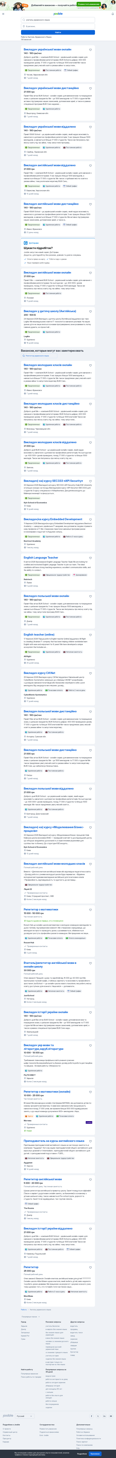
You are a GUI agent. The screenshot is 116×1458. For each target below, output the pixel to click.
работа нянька (51, 1401)
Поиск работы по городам (31, 1377)
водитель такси (76, 1333)
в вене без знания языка (55, 1338)
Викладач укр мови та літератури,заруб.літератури (43, 1047)
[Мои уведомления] (112, 13)
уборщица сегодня (53, 1386)
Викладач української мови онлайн (47, 49)
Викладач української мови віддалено (50, 126)
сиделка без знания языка (56, 1359)
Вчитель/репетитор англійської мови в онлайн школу (50, 964)
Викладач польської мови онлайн (46, 596)
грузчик (73, 1349)
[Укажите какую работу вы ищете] (58, 20)
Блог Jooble (44, 1435)
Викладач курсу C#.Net (39, 673)
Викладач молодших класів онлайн (48, 365)
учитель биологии (53, 1326)
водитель (74, 1326)
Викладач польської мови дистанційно (50, 711)
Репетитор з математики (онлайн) (47, 1091)
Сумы (23, 1339)
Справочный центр (10, 1432)
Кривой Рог (25, 1336)
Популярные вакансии (29, 1374)
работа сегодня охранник (55, 1382)
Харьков (24, 1326)
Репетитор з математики (41, 909)
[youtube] (111, 1416)
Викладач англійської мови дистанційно (51, 204)
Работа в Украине (83, 1432)
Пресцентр (7, 1439)
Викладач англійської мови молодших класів (54, 863)
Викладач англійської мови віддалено (50, 165)
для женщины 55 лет (54, 1389)
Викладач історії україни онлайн (46, 1012)
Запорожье (25, 1333)
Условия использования (85, 1435)
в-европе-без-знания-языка (56, 1329)
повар (72, 1355)
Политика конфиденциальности (88, 1439)
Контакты (6, 1435)
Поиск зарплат (82, 1442)
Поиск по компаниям (84, 1445)
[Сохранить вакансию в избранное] (90, 49)
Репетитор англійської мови (43, 1179)
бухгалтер (74, 1352)
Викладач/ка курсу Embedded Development (53, 519)
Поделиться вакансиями (49, 1432)
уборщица (74, 1342)
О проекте (7, 1429)
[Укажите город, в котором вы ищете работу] (58, 26)
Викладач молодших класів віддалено (50, 442)
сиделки (49, 1407)
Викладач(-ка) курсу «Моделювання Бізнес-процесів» (54, 829)
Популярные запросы (84, 1429)
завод (72, 1336)
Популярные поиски (31, 1317)
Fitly (77, 1448)
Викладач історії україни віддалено (48, 1228)
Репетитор (31, 1267)
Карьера (6, 1442)
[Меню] (3, 14)
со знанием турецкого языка (57, 1352)
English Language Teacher (41, 557)
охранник (73, 1339)
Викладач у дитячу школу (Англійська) (50, 311)
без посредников (52, 1404)
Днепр (23, 1329)
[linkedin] (104, 1416)
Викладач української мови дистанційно (51, 88)
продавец (74, 1329)
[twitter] (98, 1416)
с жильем (49, 1392)
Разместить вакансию (88, 4)
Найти (58, 32)
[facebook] (91, 1416)
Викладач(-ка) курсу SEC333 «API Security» (53, 480)
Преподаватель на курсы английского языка (54, 1141)
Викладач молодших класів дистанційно (51, 403)
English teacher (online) (39, 634)
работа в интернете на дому (57, 1379)
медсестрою (50, 1376)
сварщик (73, 1345)
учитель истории (52, 1356)
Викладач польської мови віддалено (49, 788)
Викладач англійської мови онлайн (47, 272)
